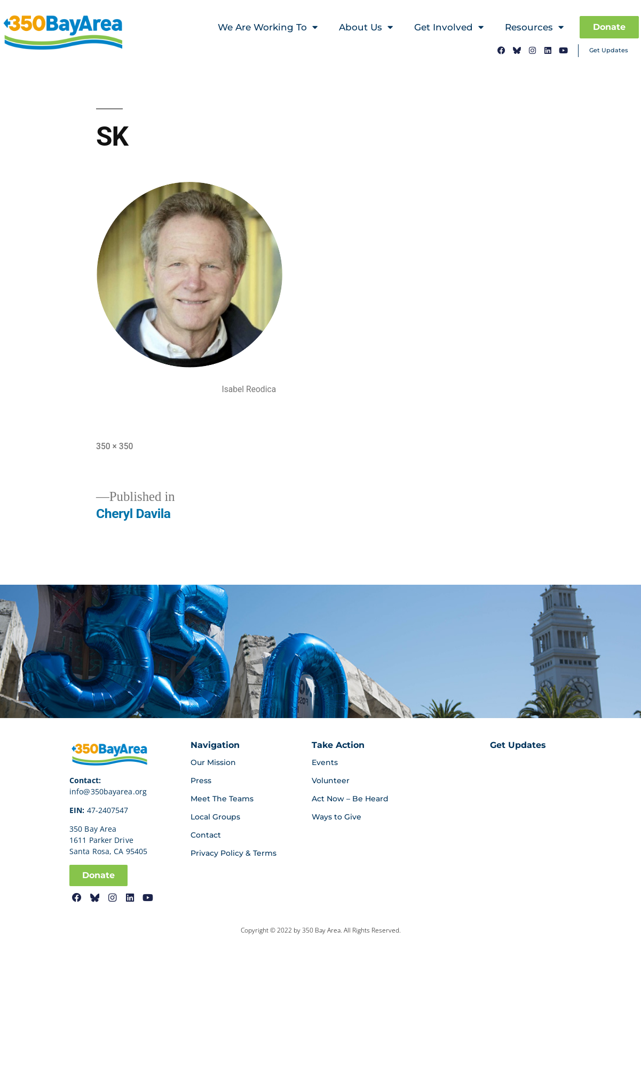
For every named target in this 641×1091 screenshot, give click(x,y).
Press (201, 780)
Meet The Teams (222, 798)
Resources (534, 27)
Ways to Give (336, 817)
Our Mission (213, 762)
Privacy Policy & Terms (233, 853)
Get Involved (449, 27)
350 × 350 (114, 446)
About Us (366, 27)
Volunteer (331, 780)
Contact (206, 835)
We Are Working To (268, 27)
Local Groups (215, 817)
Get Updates (608, 50)
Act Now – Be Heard (350, 798)
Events (325, 762)
